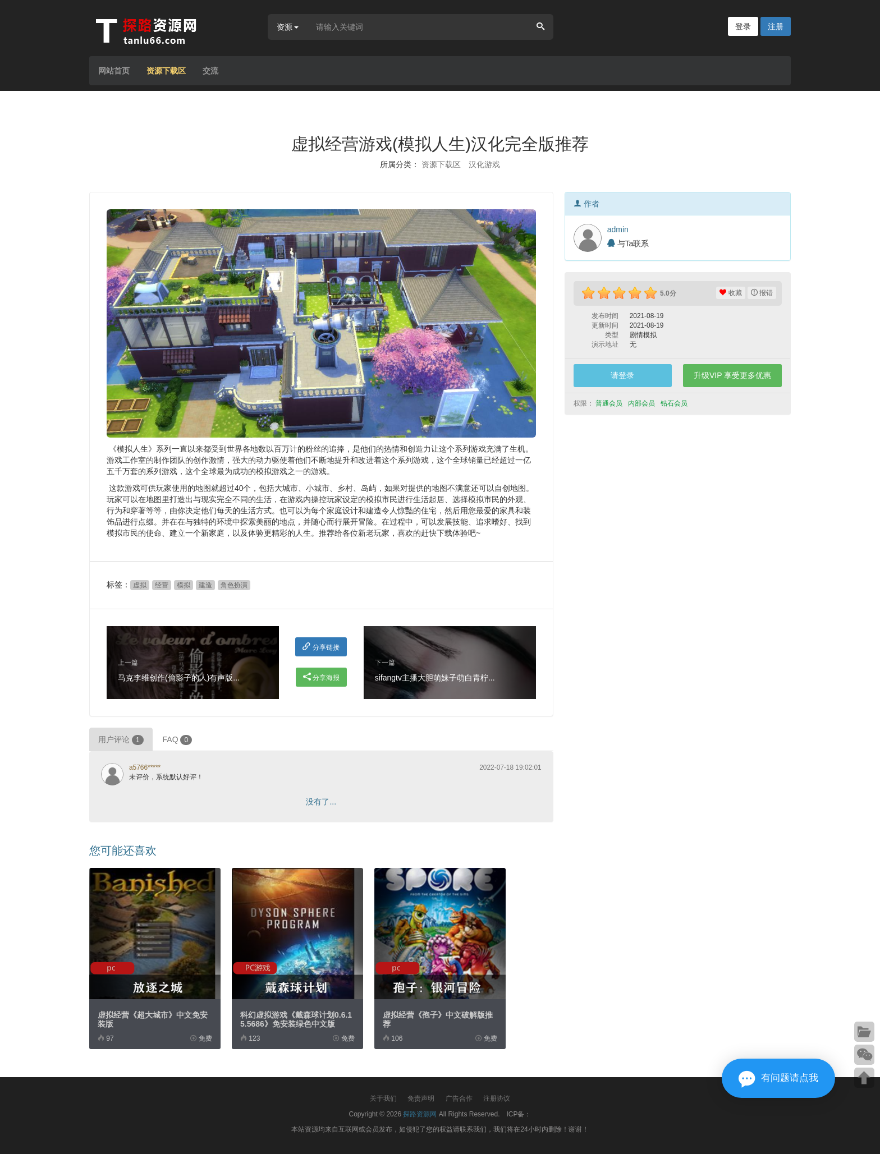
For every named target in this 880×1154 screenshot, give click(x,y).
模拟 (183, 585)
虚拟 (139, 585)
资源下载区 (166, 70)
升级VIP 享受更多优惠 (732, 375)
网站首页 (114, 70)
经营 (161, 585)
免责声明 (420, 1098)
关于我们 (383, 1098)
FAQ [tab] (177, 740)
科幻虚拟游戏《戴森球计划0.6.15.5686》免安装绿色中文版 (296, 1019)
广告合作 (459, 1098)
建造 (205, 585)
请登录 (622, 375)
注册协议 (496, 1098)
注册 (775, 26)
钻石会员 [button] (675, 403)
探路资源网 (420, 1114)
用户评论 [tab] (121, 740)
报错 (762, 293)
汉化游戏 (484, 164)
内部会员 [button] (642, 403)
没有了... (321, 801)
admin (618, 229)
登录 (743, 26)
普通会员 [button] (609, 403)
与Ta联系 (628, 243)
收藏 (730, 293)
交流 (210, 70)
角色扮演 (234, 585)
